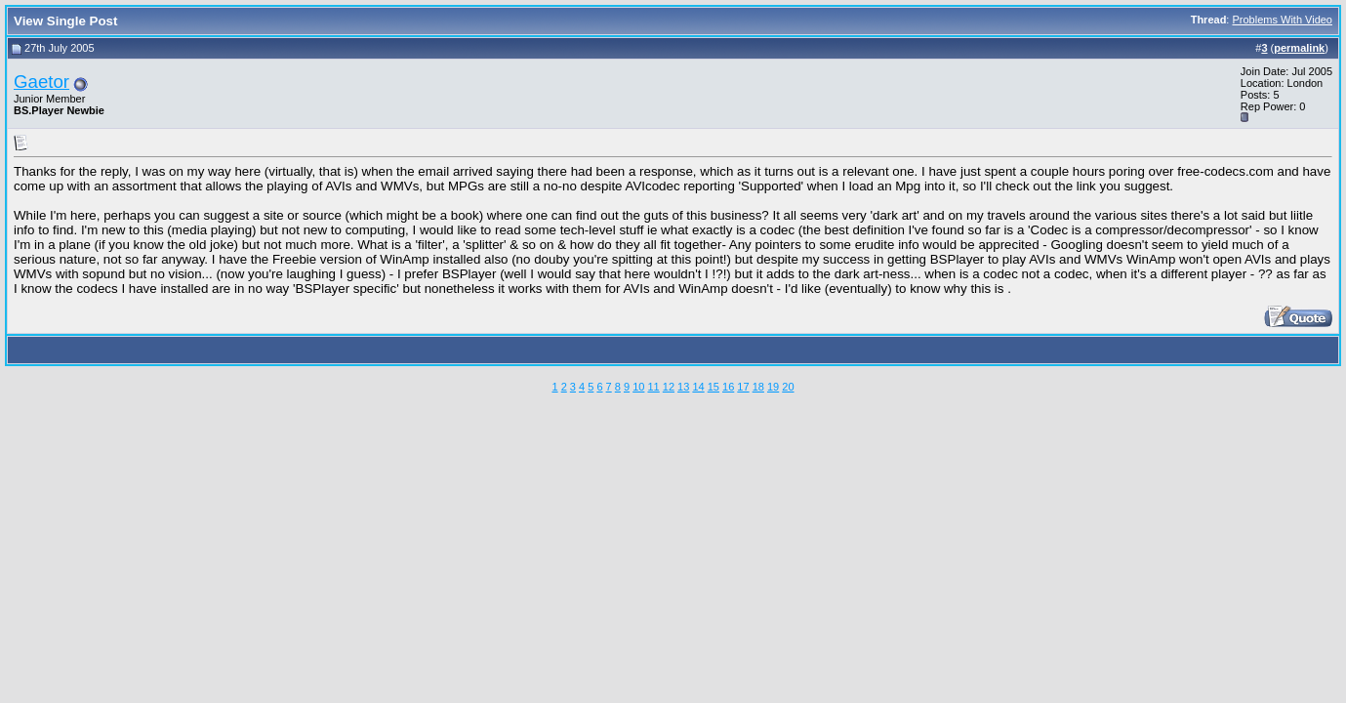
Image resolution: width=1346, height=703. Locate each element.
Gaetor (41, 81)
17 (743, 387)
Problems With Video (1282, 19)
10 (638, 387)
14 (698, 387)
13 (683, 387)
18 (758, 387)
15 (713, 387)
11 (653, 387)
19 (773, 387)
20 (788, 387)
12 (668, 387)
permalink (1299, 48)
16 (728, 387)
